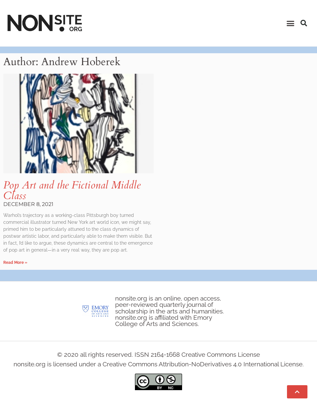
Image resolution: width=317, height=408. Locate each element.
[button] (290, 23)
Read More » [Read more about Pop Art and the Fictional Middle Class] (15, 262)
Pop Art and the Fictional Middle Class (72, 190)
